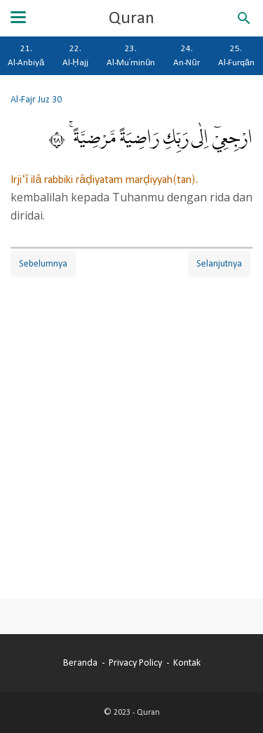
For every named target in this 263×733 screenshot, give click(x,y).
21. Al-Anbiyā (26, 55)
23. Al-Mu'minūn (131, 55)
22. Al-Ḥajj (75, 55)
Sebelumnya (43, 263)
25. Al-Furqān (236, 55)
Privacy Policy (135, 662)
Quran (131, 18)
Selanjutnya (219, 263)
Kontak (187, 662)
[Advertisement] (131, 425)
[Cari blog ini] (244, 18)
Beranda (80, 662)
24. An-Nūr (186, 55)
